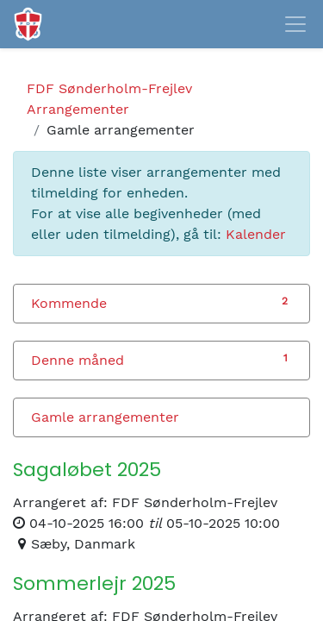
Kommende (69, 303)
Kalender (256, 234)
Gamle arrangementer (105, 417)
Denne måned (77, 360)
